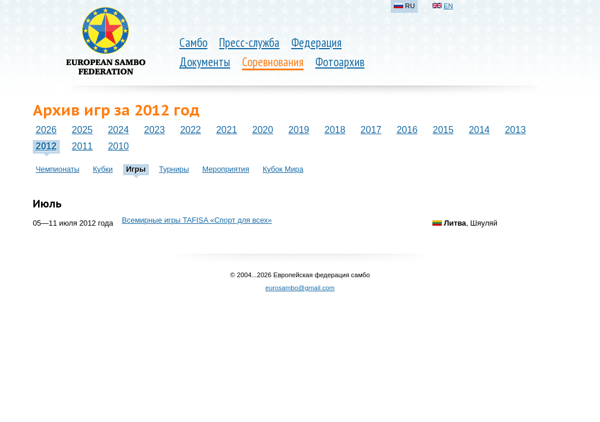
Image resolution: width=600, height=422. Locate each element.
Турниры (174, 169)
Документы (204, 62)
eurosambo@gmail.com (300, 287)
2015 (443, 130)
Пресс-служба (249, 42)
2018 (335, 130)
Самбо (193, 42)
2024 (118, 130)
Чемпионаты (58, 169)
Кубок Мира (283, 169)
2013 (515, 130)
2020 (263, 130)
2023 (154, 130)
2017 (370, 130)
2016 (407, 130)
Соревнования (273, 62)
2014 (479, 130)
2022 (190, 130)
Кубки (102, 169)
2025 (82, 130)
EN (448, 5)
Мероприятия (225, 169)
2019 (298, 130)
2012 (46, 146)
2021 (226, 130)
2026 (46, 130)
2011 (82, 146)
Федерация (316, 42)
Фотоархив (339, 62)
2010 (118, 146)
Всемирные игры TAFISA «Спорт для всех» (197, 220)
